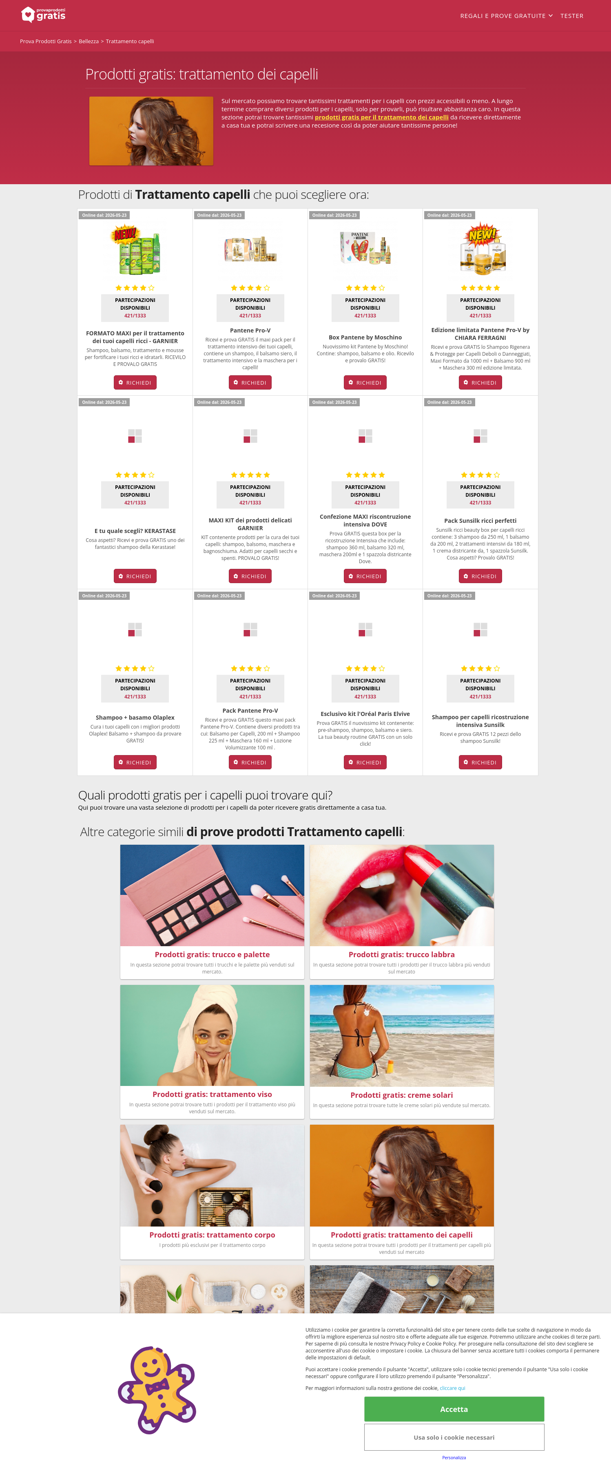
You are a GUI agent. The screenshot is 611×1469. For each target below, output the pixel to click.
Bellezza (258, 1231)
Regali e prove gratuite (503, 15)
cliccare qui (452, 1388)
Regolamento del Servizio (439, 1241)
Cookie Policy (330, 1311)
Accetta (454, 1409)
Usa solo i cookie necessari (454, 1437)
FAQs (410, 1231)
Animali (324, 1251)
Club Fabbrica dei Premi (437, 1251)
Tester (572, 15)
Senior (323, 1260)
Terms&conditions (287, 1311)
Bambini (259, 1251)
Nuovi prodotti (268, 1260)
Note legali (402, 1286)
